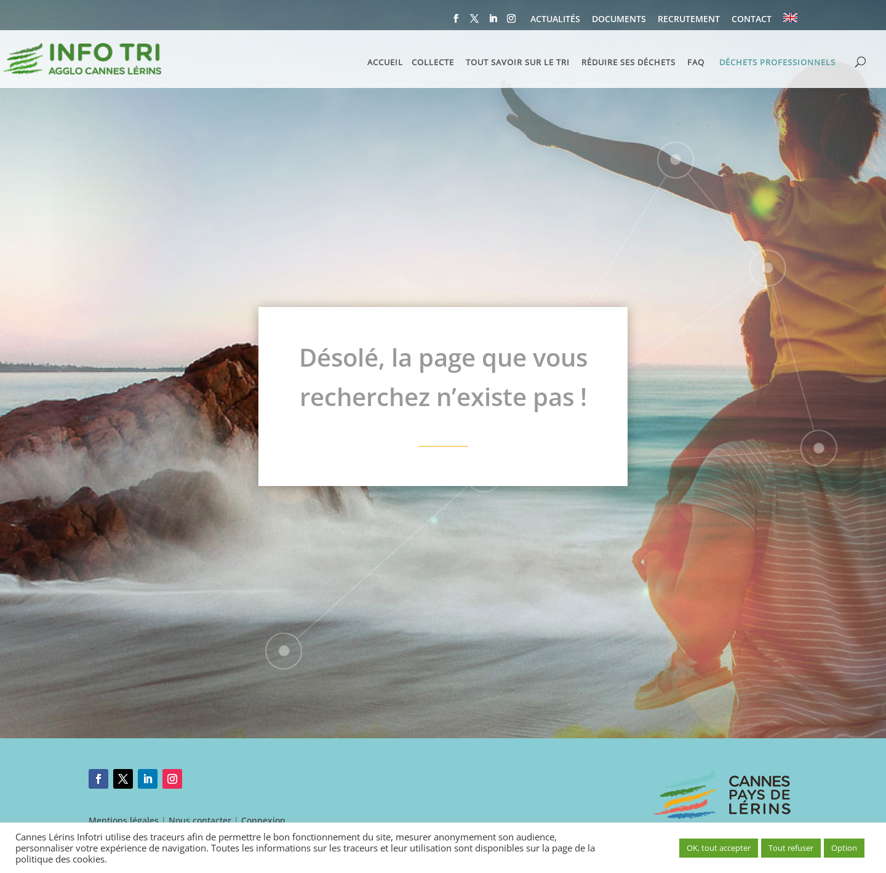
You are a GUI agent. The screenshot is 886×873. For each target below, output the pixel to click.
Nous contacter (200, 820)
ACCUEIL (385, 63)
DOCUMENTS (619, 20)
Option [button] (844, 847)
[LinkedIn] (493, 22)
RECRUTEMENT (689, 20)
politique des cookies (60, 859)
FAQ (695, 63)
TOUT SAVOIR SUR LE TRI (518, 63)
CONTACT (752, 20)
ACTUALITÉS (555, 20)
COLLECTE (433, 63)
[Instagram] (511, 22)
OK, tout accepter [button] (719, 847)
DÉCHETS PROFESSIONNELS (777, 62)
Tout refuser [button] (790, 847)
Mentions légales (124, 820)
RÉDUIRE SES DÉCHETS (628, 63)
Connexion (263, 820)
